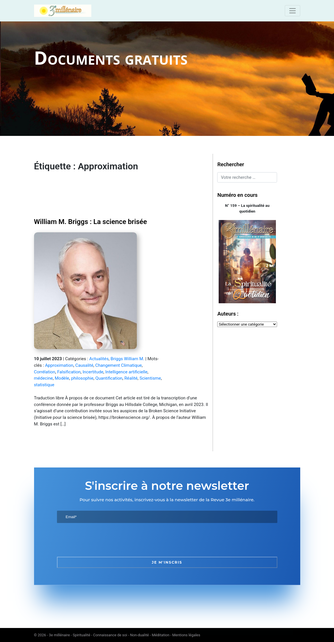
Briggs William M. (127, 358)
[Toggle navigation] (292, 10)
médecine (43, 378)
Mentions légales (186, 635)
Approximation (59, 365)
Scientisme (150, 378)
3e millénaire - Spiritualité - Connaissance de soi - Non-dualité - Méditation (109, 635)
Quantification (108, 378)
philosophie (82, 378)
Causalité (84, 365)
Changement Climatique (118, 365)
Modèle (62, 378)
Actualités (99, 358)
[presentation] (100, 540)
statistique (44, 384)
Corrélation (44, 371)
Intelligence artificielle (126, 371)
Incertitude (92, 371)
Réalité (131, 378)
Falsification (69, 371)
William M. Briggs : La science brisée (90, 222)
